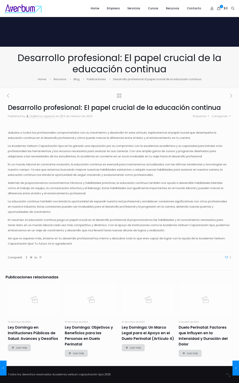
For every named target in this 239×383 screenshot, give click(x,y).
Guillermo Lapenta (42, 116)
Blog (77, 79)
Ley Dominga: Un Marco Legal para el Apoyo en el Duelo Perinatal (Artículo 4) (148, 333)
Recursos (60, 79)
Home (42, 79)
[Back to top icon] (227, 374)
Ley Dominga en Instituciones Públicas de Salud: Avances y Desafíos (33, 333)
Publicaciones (96, 79)
